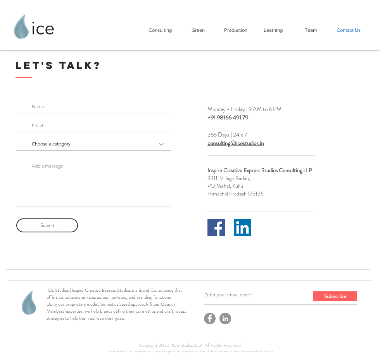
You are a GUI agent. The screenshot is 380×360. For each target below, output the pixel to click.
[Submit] (47, 225)
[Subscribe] (335, 296)
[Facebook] (216, 227)
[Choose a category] (93, 144)
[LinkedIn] (242, 227)
